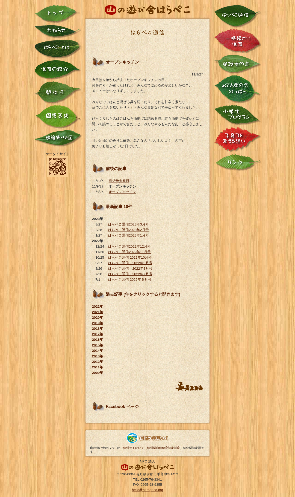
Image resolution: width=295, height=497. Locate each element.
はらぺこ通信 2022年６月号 (129, 279)
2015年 (97, 345)
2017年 (97, 334)
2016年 (97, 339)
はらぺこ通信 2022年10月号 (130, 257)
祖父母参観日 (119, 181)
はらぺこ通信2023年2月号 (128, 230)
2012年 (97, 362)
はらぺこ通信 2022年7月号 (130, 274)
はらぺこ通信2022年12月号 (129, 246)
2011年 (97, 367)
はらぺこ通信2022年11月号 (129, 252)
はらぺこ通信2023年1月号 (128, 235)
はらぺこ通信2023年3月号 (128, 224)
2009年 (97, 373)
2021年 (97, 312)
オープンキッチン (122, 192)
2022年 (97, 306)
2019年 (97, 323)
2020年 (97, 317)
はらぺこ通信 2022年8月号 (130, 268)
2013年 (97, 356)
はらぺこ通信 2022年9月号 (130, 263)
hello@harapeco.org (147, 490)
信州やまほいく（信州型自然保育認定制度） (153, 448)
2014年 (97, 351)
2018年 (97, 328)
